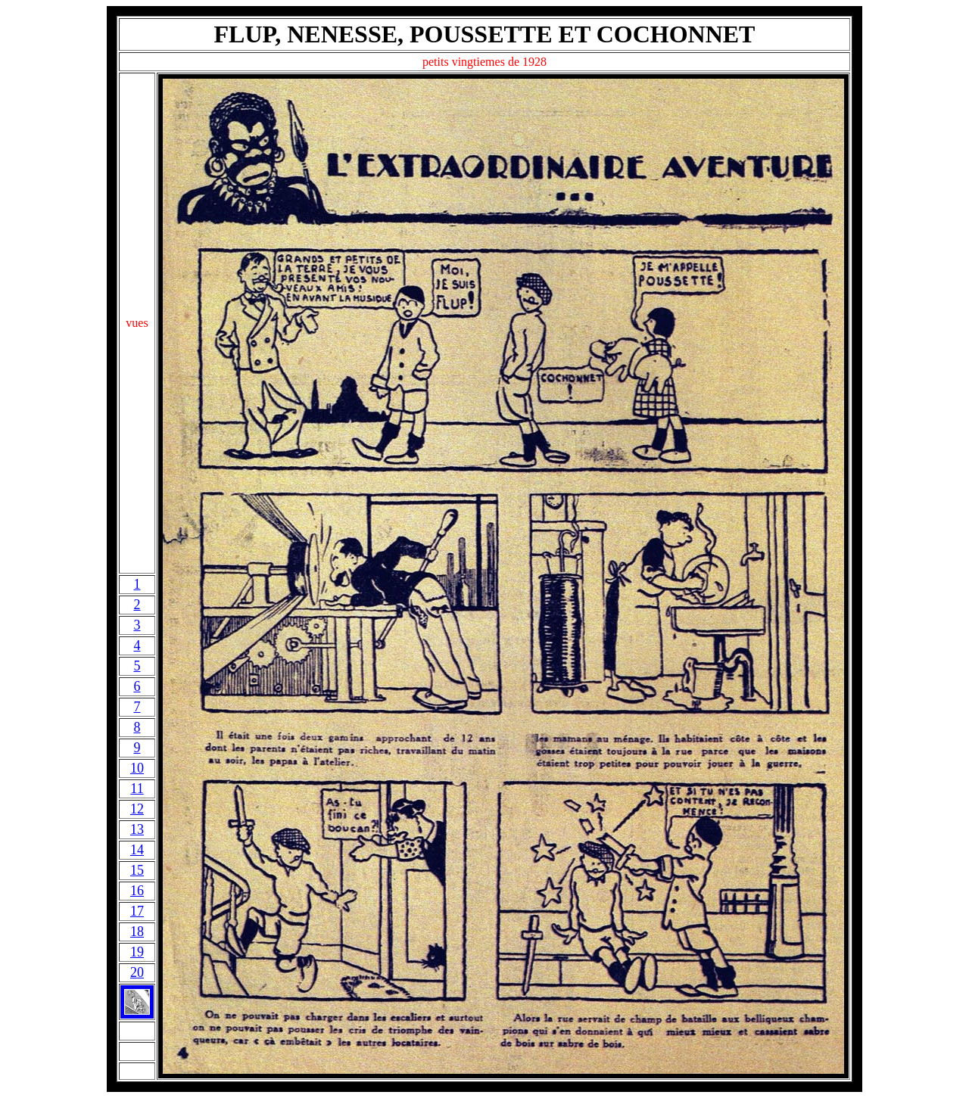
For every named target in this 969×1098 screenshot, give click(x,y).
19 (137, 952)
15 (137, 870)
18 (137, 931)
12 (137, 809)
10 (137, 768)
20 (137, 972)
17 (137, 911)
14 (137, 849)
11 (136, 788)
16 (137, 890)
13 (137, 829)
